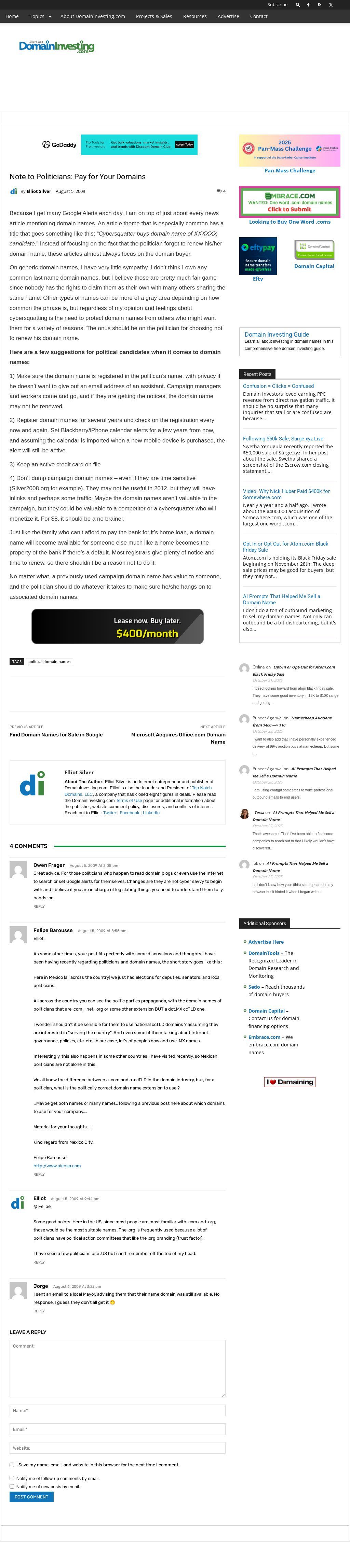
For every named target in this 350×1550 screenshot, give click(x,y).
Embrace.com (264, 1037)
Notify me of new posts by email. (48, 1486)
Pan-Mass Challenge (289, 167)
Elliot (39, 1198)
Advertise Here (266, 942)
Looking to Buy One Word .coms (289, 218)
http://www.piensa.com (57, 1165)
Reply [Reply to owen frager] (39, 906)
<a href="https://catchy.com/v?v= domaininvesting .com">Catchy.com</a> (117, 626)
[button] (298, 4)
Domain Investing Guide (277, 334)
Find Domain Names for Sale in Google (56, 735)
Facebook (129, 812)
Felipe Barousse (53, 930)
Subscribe (277, 4)
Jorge (40, 1286)
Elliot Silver (39, 191)
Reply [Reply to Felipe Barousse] (39, 1174)
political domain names (49, 661)
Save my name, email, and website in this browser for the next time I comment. (98, 1464)
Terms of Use (129, 800)
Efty (258, 276)
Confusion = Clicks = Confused (278, 386)
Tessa (259, 812)
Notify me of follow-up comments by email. (58, 1478)
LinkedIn (151, 812)
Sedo (254, 987)
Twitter (109, 812)
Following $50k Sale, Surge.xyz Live (283, 439)
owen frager (49, 865)
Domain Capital (266, 1011)
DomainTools (264, 953)
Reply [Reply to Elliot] (39, 1262)
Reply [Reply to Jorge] (39, 1311)
